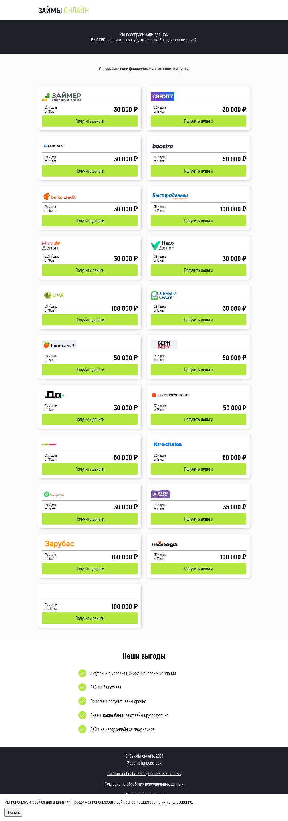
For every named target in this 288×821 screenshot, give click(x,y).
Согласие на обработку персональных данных (144, 783)
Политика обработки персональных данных (144, 773)
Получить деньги (89, 121)
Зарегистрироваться (144, 762)
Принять (13, 812)
